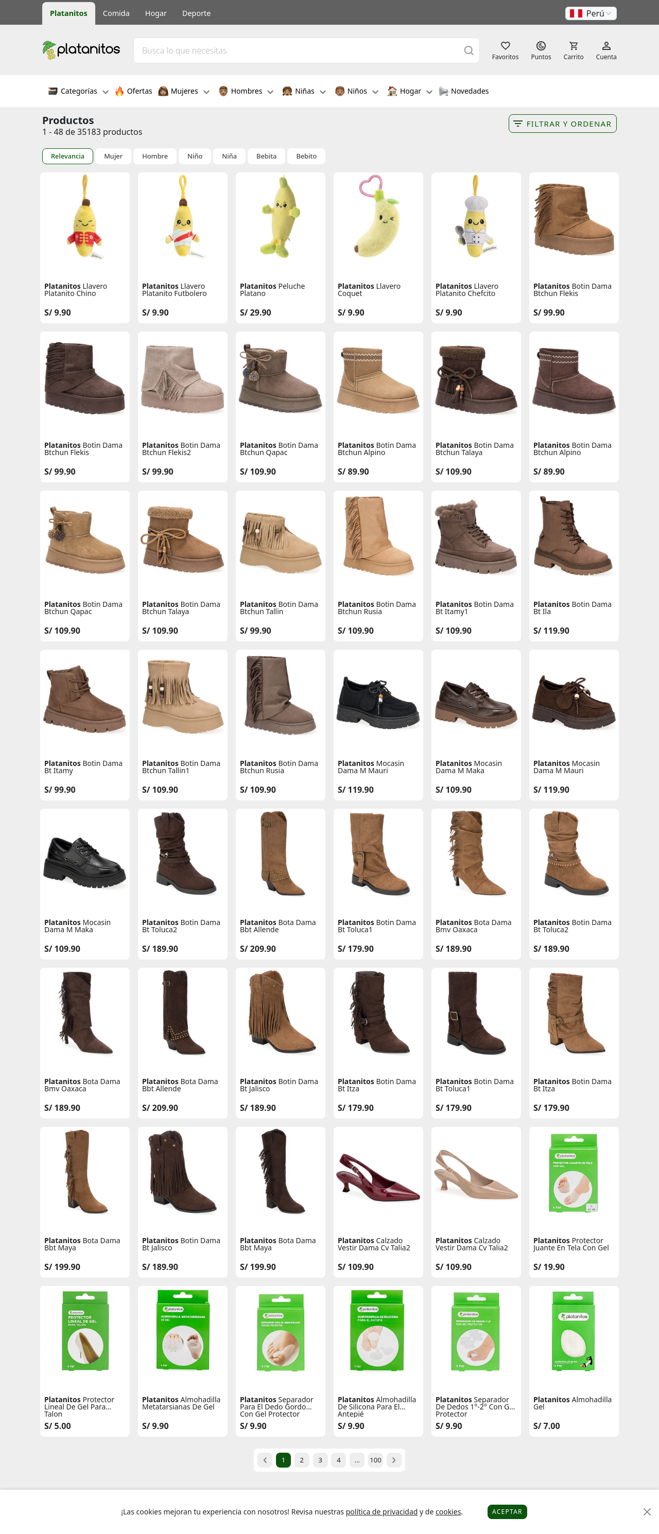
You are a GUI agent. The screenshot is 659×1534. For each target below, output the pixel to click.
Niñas (303, 92)
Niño (194, 156)
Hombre (155, 156)
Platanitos (69, 13)
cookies (448, 1511)
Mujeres (184, 92)
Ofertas (133, 92)
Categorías (78, 92)
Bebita (266, 156)
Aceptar (507, 1511)
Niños (356, 92)
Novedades (463, 92)
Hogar (156, 13)
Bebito (306, 156)
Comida (116, 13)
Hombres (246, 92)
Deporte (196, 13)
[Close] (647, 1512)
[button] (591, 13)
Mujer (113, 156)
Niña (229, 156)
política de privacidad (382, 1511)
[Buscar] (469, 50)
